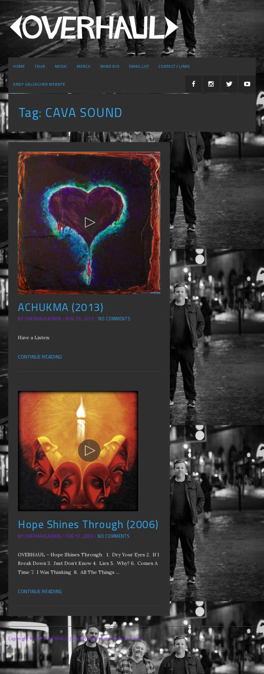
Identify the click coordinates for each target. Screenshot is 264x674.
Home (19, 66)
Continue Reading (40, 356)
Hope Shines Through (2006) (88, 524)
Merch (84, 66)
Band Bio (110, 66)
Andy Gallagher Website (39, 84)
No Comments (114, 318)
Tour (40, 66)
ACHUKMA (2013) (61, 307)
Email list (139, 66)
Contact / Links (174, 66)
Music (61, 66)
